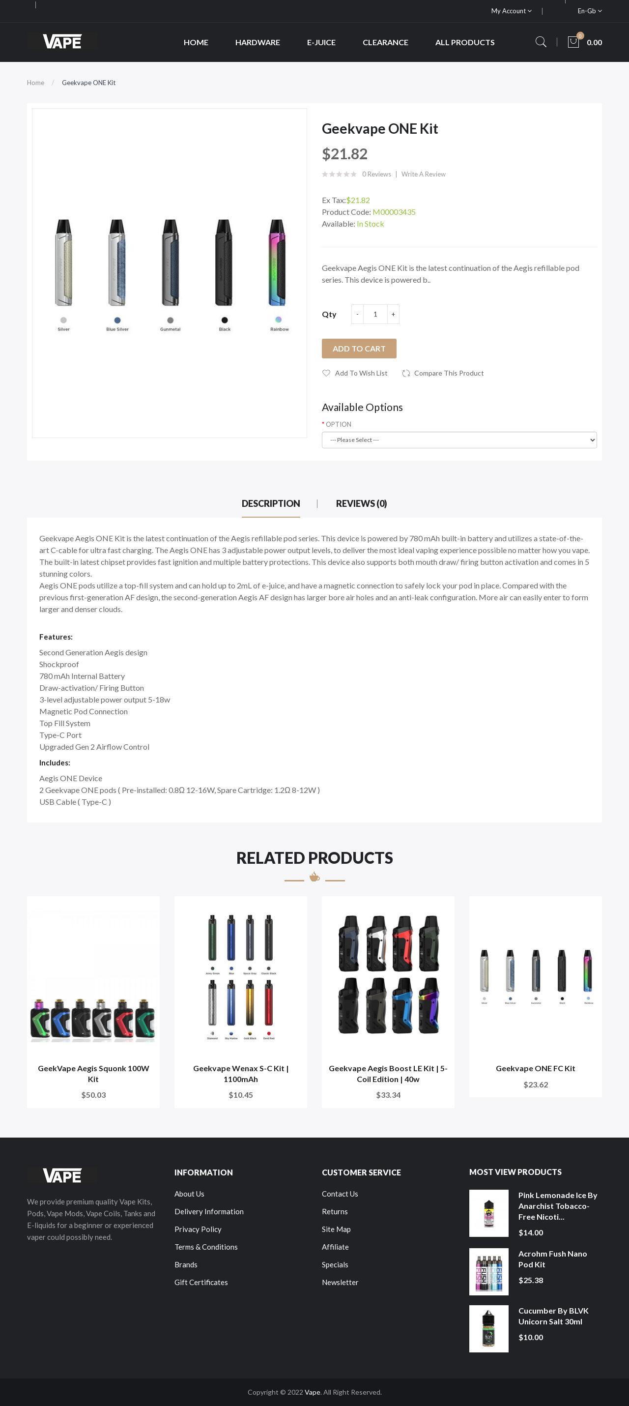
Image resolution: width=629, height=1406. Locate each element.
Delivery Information (209, 1211)
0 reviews (376, 174)
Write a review (423, 174)
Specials (335, 1264)
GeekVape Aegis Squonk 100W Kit (93, 1073)
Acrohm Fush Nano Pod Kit (552, 1259)
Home (35, 83)
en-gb (590, 11)
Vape (312, 1392)
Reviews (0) (361, 503)
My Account (511, 11)
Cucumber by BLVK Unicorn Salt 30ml (553, 1316)
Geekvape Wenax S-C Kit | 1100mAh (241, 1073)
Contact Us (340, 1193)
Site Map (336, 1229)
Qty (329, 314)
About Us (189, 1193)
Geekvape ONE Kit (88, 83)
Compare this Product (449, 373)
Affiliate (335, 1246)
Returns (335, 1211)
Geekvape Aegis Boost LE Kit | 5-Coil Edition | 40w (388, 1073)
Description (271, 503)
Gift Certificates (201, 1282)
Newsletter (340, 1282)
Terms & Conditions (206, 1246)
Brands (186, 1264)
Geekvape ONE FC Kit (535, 1068)
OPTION (338, 424)
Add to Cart (359, 348)
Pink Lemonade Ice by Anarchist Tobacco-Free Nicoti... (558, 1205)
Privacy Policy (198, 1229)
